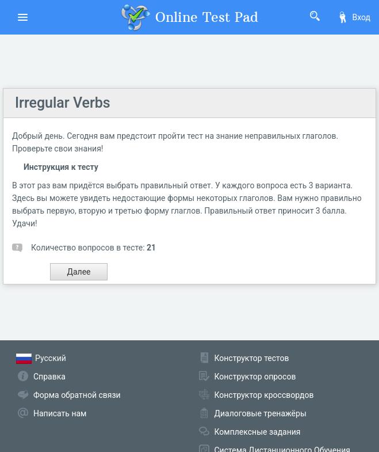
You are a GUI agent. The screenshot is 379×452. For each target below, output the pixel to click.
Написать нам (59, 413)
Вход (353, 17)
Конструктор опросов (255, 376)
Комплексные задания (258, 431)
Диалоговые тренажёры (261, 413)
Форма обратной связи (77, 395)
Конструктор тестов (252, 358)
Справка (49, 376)
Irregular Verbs (62, 102)
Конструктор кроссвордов (264, 395)
